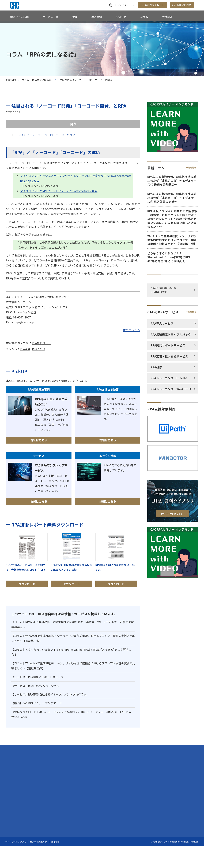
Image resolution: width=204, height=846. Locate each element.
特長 (74, 17)
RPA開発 (25, 349)
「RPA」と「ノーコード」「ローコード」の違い (45, 135)
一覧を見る (191, 167)
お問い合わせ (184, 4)
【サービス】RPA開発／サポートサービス (37, 677)
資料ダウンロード (154, 4)
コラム (144, 17)
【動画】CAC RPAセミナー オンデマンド (36, 703)
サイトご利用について (15, 841)
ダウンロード (27, 560)
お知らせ (121, 17)
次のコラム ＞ (131, 330)
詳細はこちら (39, 440)
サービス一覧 (50, 17)
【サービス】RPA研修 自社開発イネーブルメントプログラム (48, 694)
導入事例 (96, 17)
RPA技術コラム (41, 343)
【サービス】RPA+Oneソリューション (35, 686)
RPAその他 (38, 349)
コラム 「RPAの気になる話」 (38, 80)
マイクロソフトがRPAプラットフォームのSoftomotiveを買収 (58, 191)
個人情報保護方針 (38, 841)
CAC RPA (11, 80)
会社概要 (167, 17)
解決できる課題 (19, 17)
